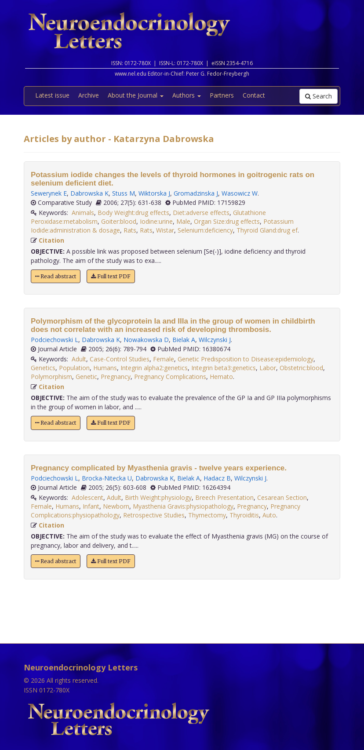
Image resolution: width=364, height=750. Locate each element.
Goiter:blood (118, 221)
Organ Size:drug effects (227, 221)
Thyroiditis (244, 515)
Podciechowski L (54, 339)
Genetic (86, 376)
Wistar (165, 230)
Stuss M (123, 193)
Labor (267, 368)
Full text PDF (111, 276)
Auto (269, 515)
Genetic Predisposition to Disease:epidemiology (245, 359)
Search (318, 96)
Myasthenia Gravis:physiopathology (183, 506)
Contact (254, 95)
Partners (222, 95)
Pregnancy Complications (170, 376)
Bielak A (183, 339)
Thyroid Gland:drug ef (267, 230)
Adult (79, 359)
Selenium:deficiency (205, 230)
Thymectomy (207, 515)
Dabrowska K (89, 193)
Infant (91, 506)
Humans (105, 368)
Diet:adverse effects (201, 212)
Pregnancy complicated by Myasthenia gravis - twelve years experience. (159, 468)
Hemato (221, 376)
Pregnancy (116, 376)
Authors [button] (186, 95)
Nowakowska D (146, 339)
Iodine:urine (156, 221)
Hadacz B (217, 478)
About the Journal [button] (136, 95)
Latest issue (52, 95)
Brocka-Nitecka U (107, 478)
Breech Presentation (224, 497)
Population (74, 368)
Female (163, 359)
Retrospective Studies (154, 515)
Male (183, 221)
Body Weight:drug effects (133, 212)
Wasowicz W (240, 193)
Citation (51, 240)
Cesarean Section (282, 497)
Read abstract (55, 276)
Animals (83, 212)
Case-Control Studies (119, 359)
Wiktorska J (154, 193)
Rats (130, 230)
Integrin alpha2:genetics (154, 368)
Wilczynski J (215, 339)
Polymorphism (51, 376)
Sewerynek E (49, 193)
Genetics (43, 368)
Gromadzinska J (196, 193)
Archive (88, 95)
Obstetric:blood (301, 368)
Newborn (116, 506)
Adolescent (87, 497)
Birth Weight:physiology (158, 497)
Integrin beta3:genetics (223, 368)
